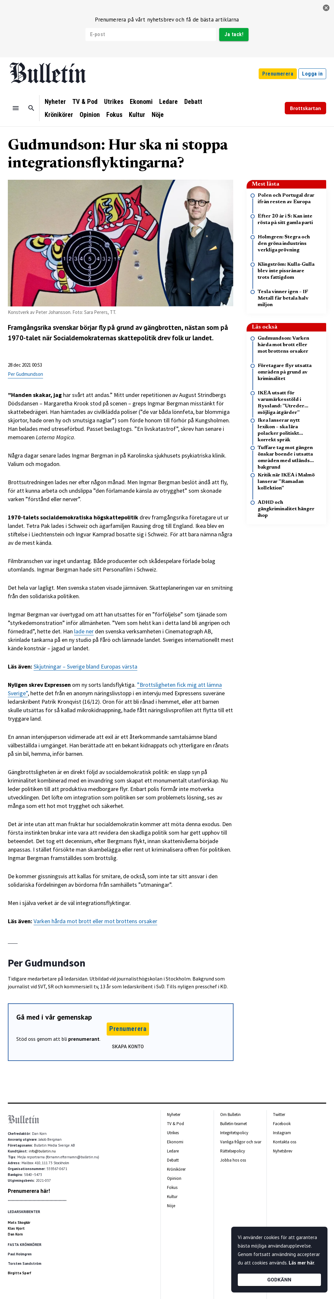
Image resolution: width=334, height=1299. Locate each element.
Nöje (158, 115)
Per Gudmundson (25, 374)
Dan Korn (15, 1234)
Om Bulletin (230, 1114)
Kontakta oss (284, 1142)
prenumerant (83, 1039)
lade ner (84, 631)
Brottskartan (305, 108)
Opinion (90, 115)
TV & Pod (85, 102)
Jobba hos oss (233, 1160)
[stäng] (326, 8)
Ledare (168, 102)
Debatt (193, 102)
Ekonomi (141, 102)
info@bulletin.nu (42, 1151)
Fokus (114, 115)
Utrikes (113, 102)
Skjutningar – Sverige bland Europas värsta (85, 666)
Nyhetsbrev (282, 1151)
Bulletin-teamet (233, 1123)
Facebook (282, 1123)
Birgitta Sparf (19, 1273)
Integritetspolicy (234, 1133)
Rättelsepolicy (232, 1151)
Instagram (282, 1133)
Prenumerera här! (29, 1190)
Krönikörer (59, 115)
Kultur (137, 115)
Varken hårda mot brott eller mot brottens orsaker (95, 921)
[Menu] (15, 108)
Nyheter (55, 102)
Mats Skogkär (19, 1222)
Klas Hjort (16, 1228)
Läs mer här (301, 1263)
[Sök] (31, 108)
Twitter (279, 1114)
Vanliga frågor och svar (240, 1142)
